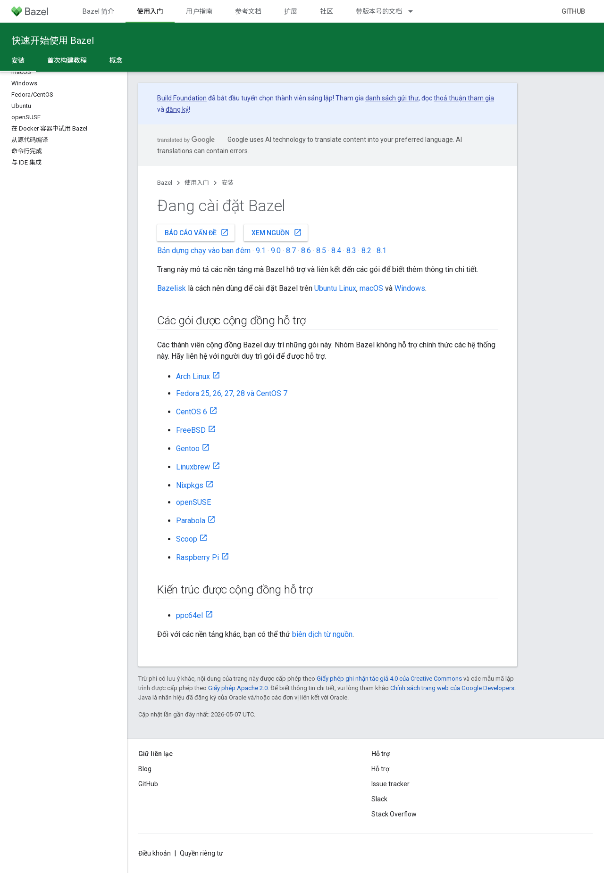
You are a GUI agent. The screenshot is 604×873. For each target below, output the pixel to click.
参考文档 (248, 11)
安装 (227, 182)
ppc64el (189, 615)
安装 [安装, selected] (18, 60)
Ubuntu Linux (335, 288)
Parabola (190, 520)
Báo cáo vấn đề (197, 232)
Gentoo (188, 448)
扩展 (290, 11)
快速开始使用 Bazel (52, 40)
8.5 (321, 250)
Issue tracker (390, 784)
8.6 (306, 250)
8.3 (351, 250)
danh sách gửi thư (392, 98)
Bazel (164, 182)
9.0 (276, 250)
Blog (144, 769)
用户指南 (199, 11)
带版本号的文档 (379, 11)
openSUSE (193, 502)
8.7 (291, 250)
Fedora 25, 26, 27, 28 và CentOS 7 (231, 393)
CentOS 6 (191, 411)
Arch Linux (193, 376)
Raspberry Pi (197, 557)
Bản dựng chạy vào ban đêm (204, 250)
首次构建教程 (67, 60)
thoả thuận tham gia (464, 98)
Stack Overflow (394, 814)
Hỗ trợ (380, 769)
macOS (371, 288)
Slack (379, 799)
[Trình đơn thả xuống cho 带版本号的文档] (415, 11)
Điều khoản (154, 853)
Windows (409, 288)
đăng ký (177, 109)
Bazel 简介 (98, 11)
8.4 (336, 250)
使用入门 (197, 182)
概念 (116, 60)
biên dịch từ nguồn (322, 634)
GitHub (573, 11)
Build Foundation (182, 98)
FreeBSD (191, 430)
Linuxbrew (193, 466)
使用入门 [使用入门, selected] (150, 11)
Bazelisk (171, 288)
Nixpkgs (189, 485)
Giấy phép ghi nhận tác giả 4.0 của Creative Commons (389, 678)
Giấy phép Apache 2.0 (238, 688)
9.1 (261, 250)
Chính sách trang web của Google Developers (452, 688)
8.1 (381, 250)
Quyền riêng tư (201, 853)
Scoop (186, 539)
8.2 (366, 250)
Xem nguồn (277, 232)
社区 (326, 11)
